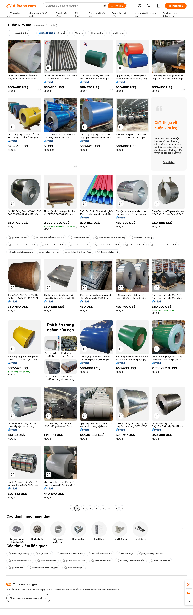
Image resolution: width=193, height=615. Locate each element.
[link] (189, 584)
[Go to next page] (122, 508)
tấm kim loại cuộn (79, 245)
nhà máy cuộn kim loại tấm (131, 560)
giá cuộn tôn (16, 567)
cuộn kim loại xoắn (49, 252)
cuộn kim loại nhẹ (46, 560)
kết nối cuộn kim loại (53, 245)
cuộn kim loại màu (101, 560)
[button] (104, 6)
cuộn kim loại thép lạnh (107, 245)
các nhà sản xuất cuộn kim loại (48, 237)
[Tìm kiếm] (117, 5)
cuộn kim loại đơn (160, 560)
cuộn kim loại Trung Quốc (78, 252)
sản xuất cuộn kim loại (100, 553)
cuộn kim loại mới (134, 245)
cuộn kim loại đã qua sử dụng (110, 237)
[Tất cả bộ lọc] (19, 33)
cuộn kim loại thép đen (151, 553)
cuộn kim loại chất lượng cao (43, 567)
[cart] (149, 6)
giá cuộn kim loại (18, 237)
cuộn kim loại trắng (141, 237)
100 (116, 508)
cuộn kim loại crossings (21, 252)
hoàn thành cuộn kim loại (163, 245)
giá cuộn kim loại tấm (74, 560)
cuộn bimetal (43, 553)
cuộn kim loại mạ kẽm (20, 560)
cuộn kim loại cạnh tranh (70, 553)
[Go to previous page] (71, 508)
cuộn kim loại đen (79, 237)
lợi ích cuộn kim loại (107, 252)
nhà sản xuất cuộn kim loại (22, 245)
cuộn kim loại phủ (74, 567)
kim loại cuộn (125, 553)
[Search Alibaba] (73, 6)
